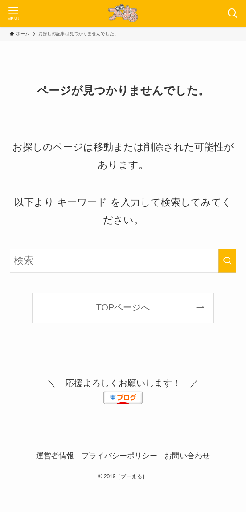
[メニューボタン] (13, 13)
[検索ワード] (123, 261)
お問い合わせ (187, 456)
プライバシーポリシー (119, 456)
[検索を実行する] (227, 261)
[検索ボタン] (232, 13)
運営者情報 (55, 456)
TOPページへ (123, 307)
